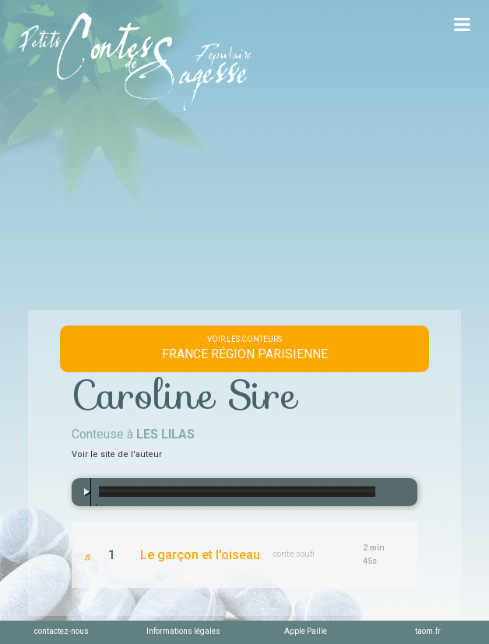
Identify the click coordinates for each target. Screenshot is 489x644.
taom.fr (428, 631)
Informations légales (183, 631)
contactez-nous (61, 631)
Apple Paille (305, 631)
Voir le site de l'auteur (117, 454)
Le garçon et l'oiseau (200, 554)
